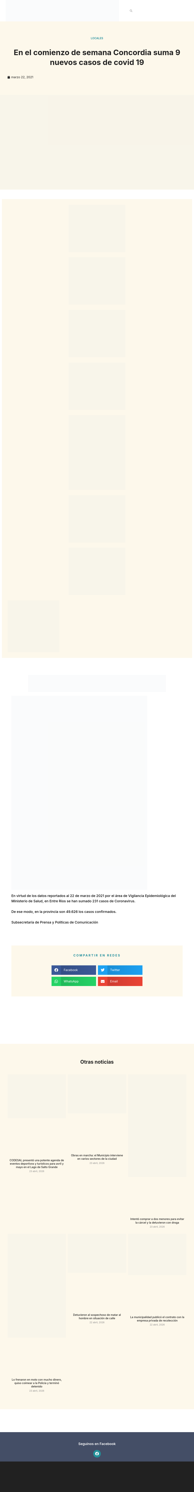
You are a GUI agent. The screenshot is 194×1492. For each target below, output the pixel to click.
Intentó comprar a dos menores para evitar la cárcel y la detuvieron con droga (157, 1220)
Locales (97, 38)
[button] (131, 10)
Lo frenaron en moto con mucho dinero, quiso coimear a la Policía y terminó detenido (37, 1383)
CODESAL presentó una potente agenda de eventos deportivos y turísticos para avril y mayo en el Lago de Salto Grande (36, 1164)
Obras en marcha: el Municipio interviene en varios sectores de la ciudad (97, 1157)
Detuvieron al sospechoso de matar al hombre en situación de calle (97, 1316)
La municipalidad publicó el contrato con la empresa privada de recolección (157, 1318)
